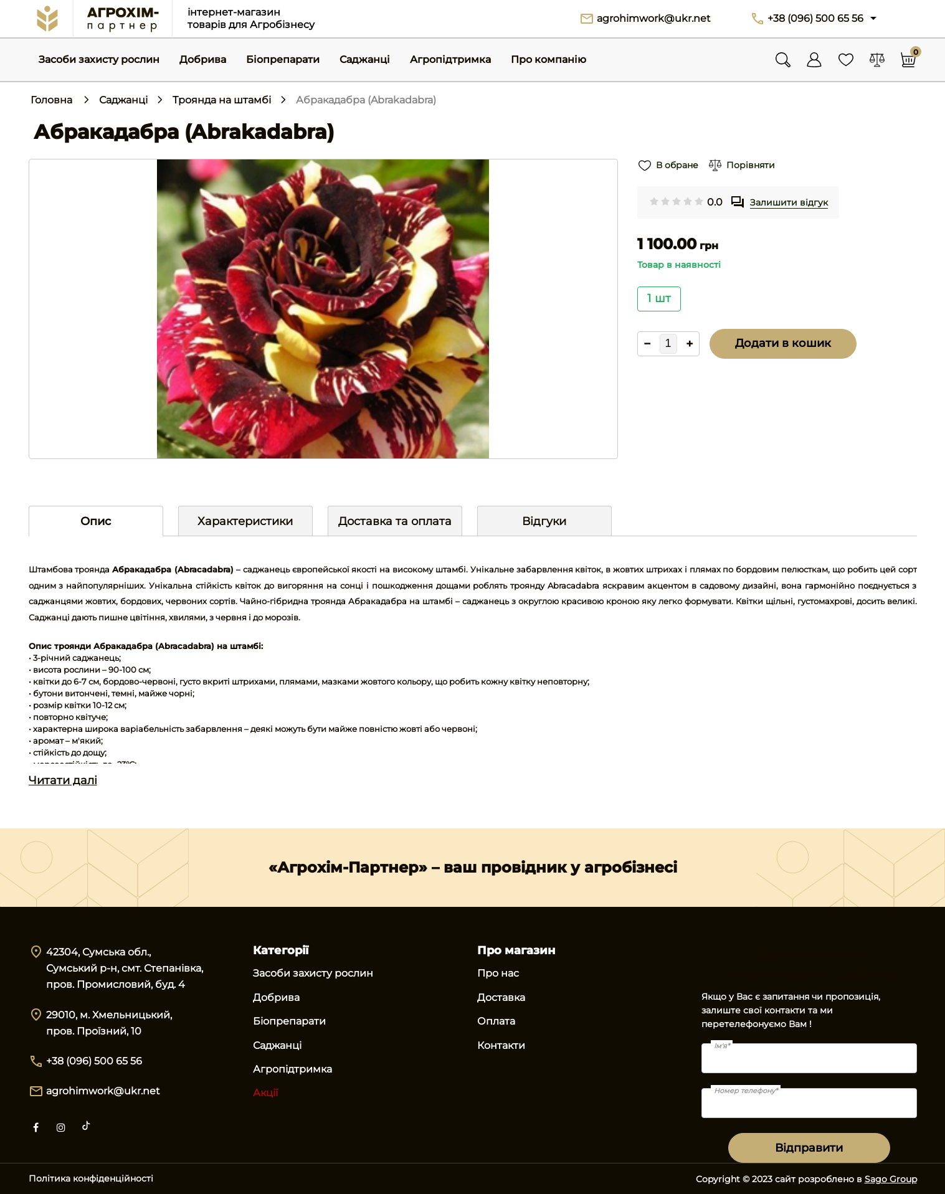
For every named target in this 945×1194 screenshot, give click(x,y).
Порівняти (748, 165)
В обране (676, 165)
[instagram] (61, 1126)
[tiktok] (85, 1126)
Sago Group (891, 1179)
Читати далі (63, 780)
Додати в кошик (783, 343)
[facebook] (36, 1126)
